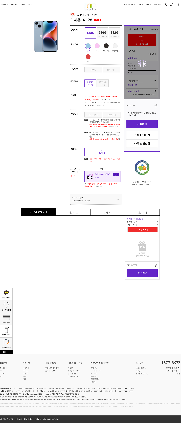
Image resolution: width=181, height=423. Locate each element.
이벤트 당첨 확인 (74, 376)
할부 (102, 152)
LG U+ (2, 374)
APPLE (25, 371)
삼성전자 (26, 368)
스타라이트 (115, 45)
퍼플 (97, 45)
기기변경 (93, 70)
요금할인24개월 (90, 83)
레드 (88, 56)
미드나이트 (106, 45)
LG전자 (25, 374)
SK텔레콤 (3, 368)
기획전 (140, 4)
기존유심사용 (93, 115)
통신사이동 (111, 70)
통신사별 (5, 4)
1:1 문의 (93, 382)
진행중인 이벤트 (74, 371)
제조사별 (14, 4)
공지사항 (93, 368)
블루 (88, 45)
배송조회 (93, 374)
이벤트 (148, 4)
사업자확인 (31, 391)
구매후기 (157, 4)
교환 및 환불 (94, 379)
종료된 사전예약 (51, 371)
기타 (1, 376)
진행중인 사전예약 (52, 368)
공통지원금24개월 (103, 83)
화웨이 (25, 376)
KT (1, 371)
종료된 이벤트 (73, 374)
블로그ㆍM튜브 (129, 4)
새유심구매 (112, 115)
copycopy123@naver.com (40, 394)
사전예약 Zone (26, 4)
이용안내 (93, 376)
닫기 (118, 199)
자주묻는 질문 (95, 371)
